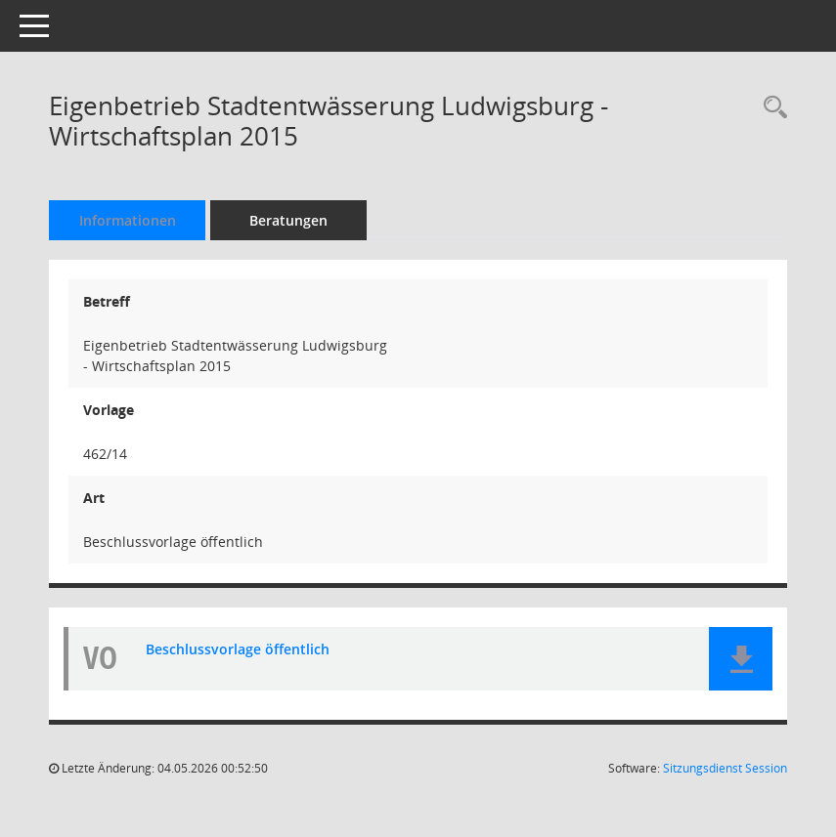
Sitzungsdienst (725, 768)
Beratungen (288, 220)
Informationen (127, 220)
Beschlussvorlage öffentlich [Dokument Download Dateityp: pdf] (238, 650)
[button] (740, 659)
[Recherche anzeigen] (770, 108)
